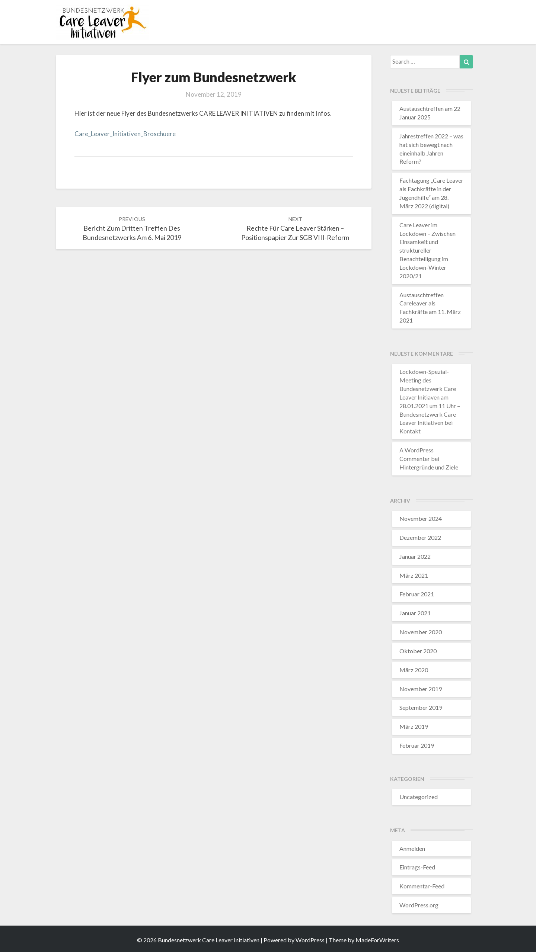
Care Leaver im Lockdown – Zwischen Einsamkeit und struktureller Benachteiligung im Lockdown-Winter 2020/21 (427, 250)
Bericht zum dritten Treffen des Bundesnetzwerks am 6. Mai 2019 (132, 228)
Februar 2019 (416, 745)
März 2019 (413, 726)
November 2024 (420, 518)
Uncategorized (418, 796)
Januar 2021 (415, 612)
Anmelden (412, 848)
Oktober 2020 (418, 650)
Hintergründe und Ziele (428, 467)
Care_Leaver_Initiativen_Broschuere (125, 134)
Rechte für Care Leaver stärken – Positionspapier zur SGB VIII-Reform (295, 228)
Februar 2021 (416, 593)
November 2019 (420, 688)
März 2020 (413, 669)
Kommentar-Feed (421, 886)
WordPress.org (418, 904)
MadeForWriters (377, 939)
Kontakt (410, 431)
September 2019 (420, 707)
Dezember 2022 (420, 537)
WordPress (310, 939)
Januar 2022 (415, 556)
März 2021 (413, 575)
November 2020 (420, 631)
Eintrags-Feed (417, 867)
